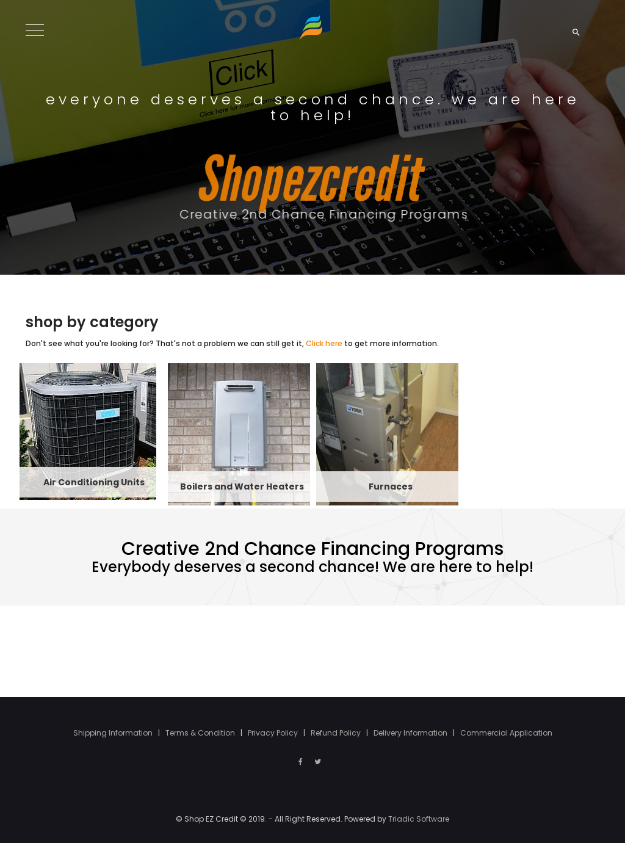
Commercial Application (506, 733)
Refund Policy (337, 733)
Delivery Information (411, 733)
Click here (324, 343)
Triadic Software (418, 819)
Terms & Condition (201, 733)
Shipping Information (113, 733)
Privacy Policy (274, 733)
